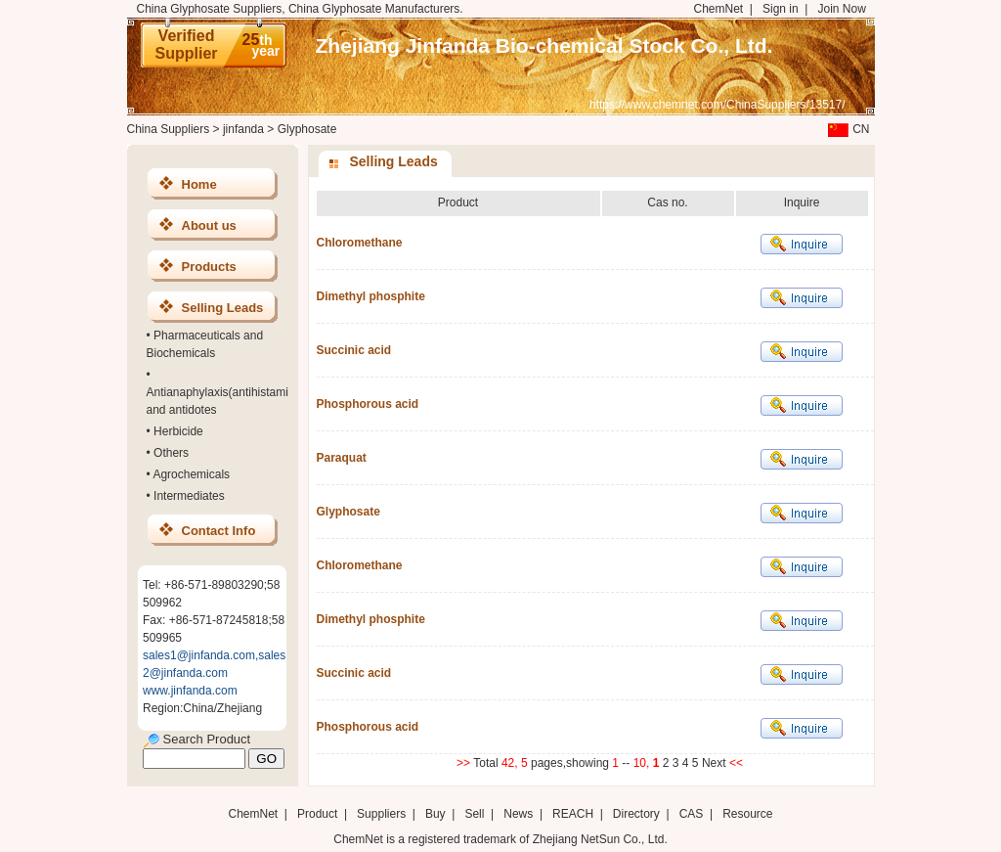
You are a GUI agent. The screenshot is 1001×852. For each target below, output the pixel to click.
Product (319, 814)
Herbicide (178, 431)
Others (171, 453)
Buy (435, 814)
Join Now (841, 9)
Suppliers (381, 814)
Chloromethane (360, 242)
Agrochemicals (191, 474)
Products (209, 266)
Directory (636, 814)
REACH (572, 814)
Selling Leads (223, 307)
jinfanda (243, 129)
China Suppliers (168, 129)
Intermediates (189, 496)
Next (715, 763)
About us (209, 225)
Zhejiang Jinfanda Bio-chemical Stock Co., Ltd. (544, 45)
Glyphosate (348, 511)
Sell (474, 814)
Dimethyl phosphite (371, 296)
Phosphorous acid (368, 404)
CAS (691, 814)
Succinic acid (354, 350)
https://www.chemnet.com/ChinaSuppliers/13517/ (717, 105)
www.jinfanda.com (190, 690)
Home (199, 184)
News (518, 814)
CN (846, 129)
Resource (747, 814)
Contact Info (219, 530)
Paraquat (342, 458)
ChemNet (719, 9)
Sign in (780, 9)
